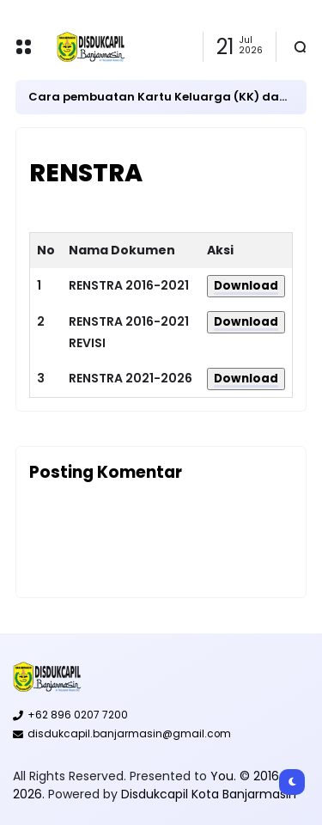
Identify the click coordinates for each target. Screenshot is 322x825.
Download (246, 286)
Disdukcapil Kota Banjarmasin (208, 794)
